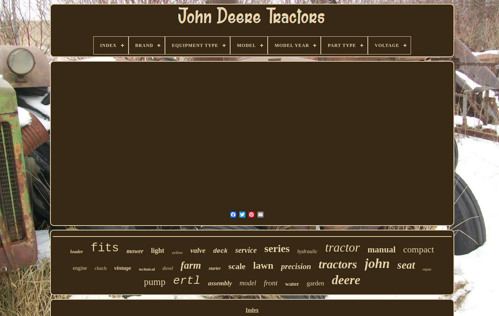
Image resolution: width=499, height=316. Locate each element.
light (157, 250)
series (277, 248)
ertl (186, 280)
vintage (122, 268)
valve (198, 250)
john (377, 263)
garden (315, 283)
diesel (167, 268)
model (248, 283)
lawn (263, 265)
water (292, 284)
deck (220, 251)
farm (190, 265)
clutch (100, 268)
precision (296, 266)
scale (236, 266)
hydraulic (307, 251)
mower (135, 251)
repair (427, 269)
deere (346, 280)
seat (406, 265)
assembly (220, 283)
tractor (342, 247)
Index (252, 310)
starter (215, 268)
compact (418, 249)
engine (80, 268)
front (271, 283)
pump (155, 282)
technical (147, 269)
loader (76, 251)
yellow (177, 252)
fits (105, 248)
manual (381, 249)
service (246, 250)
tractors (338, 264)
